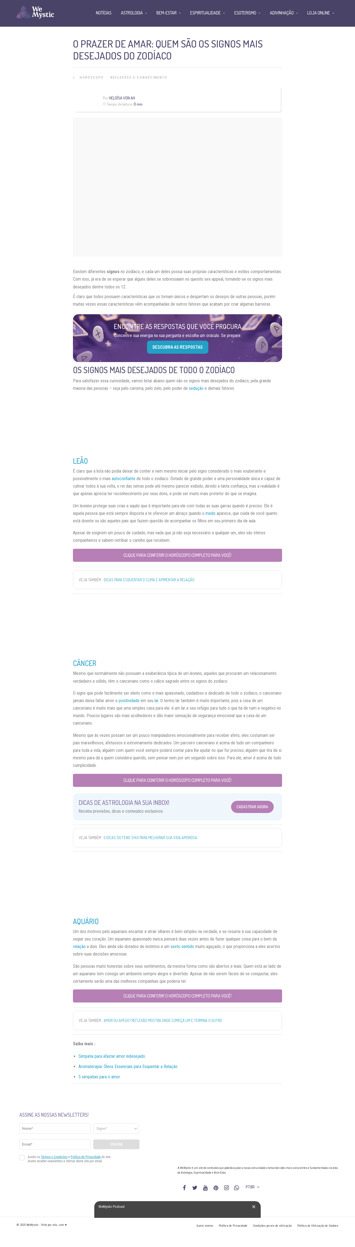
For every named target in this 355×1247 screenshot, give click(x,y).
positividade (129, 700)
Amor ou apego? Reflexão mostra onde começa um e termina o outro (163, 1020)
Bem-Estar (166, 13)
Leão (80, 460)
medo (210, 513)
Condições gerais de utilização (272, 1226)
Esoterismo (245, 13)
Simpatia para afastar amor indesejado (111, 1056)
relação (79, 946)
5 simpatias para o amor (99, 1076)
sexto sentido (182, 946)
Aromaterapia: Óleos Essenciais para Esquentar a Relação (128, 1066)
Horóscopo (92, 77)
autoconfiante (123, 478)
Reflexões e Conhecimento (138, 77)
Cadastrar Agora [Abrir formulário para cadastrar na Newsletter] (252, 806)
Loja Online (318, 13)
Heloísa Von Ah (122, 98)
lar (156, 700)
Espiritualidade (205, 13)
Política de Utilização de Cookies (317, 1226)
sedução (196, 388)
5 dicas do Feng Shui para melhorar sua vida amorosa (150, 837)
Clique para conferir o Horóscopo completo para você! (177, 555)
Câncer (84, 663)
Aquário (86, 921)
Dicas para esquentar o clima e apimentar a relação (149, 579)
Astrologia (132, 13)
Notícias (103, 13)
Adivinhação (282, 13)
